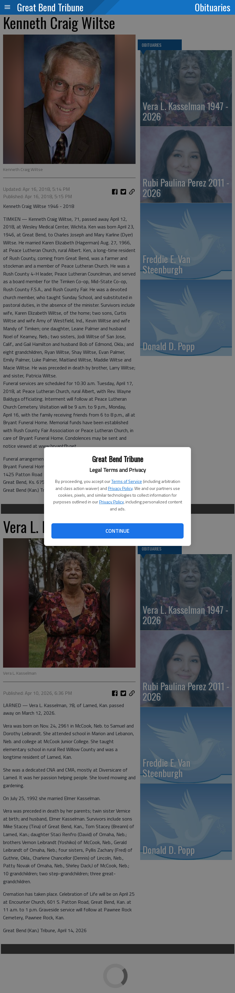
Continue (117, 531)
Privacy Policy (120, 488)
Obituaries (212, 7)
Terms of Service (126, 481)
